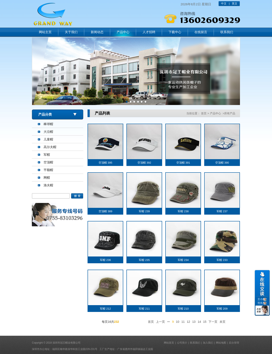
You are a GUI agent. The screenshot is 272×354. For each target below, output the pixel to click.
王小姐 (261, 299)
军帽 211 (144, 308)
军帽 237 (222, 211)
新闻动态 (97, 32)
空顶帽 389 (105, 211)
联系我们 (226, 32)
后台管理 (234, 342)
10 (177, 321)
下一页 (212, 321)
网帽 (47, 177)
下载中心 (175, 32)
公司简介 (182, 342)
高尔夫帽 (50, 147)
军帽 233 (222, 260)
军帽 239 (144, 211)
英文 (234, 3)
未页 (222, 321)
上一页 (160, 321)
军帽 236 (105, 260)
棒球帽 (48, 124)
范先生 (261, 303)
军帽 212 (105, 308)
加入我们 (208, 342)
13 (194, 321)
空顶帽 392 (144, 162)
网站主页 (45, 32)
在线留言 (200, 32)
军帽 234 (183, 260)
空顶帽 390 (222, 162)
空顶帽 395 (105, 162)
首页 (204, 113)
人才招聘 (149, 32)
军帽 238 (183, 211)
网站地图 (221, 342)
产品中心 (123, 32)
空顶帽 (48, 162)
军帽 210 (183, 308)
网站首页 (169, 342)
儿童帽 (48, 139)
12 (188, 321)
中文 (224, 3)
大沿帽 (48, 131)
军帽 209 (222, 308)
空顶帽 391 (183, 162)
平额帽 (48, 170)
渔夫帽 (48, 185)
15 (205, 321)
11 (183, 321)
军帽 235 (144, 260)
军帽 (47, 154)
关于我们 (71, 32)
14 (199, 321)
